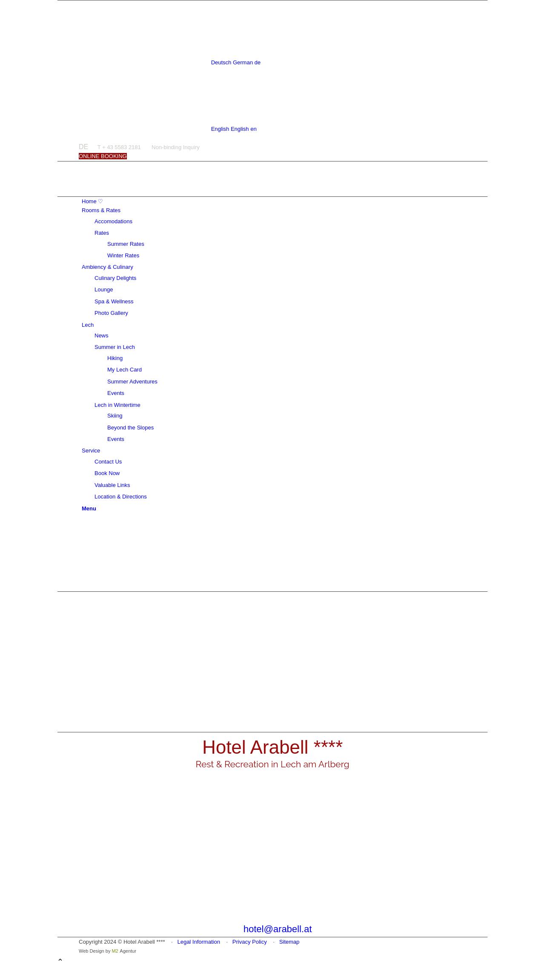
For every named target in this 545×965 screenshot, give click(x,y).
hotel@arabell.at (278, 929)
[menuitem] (274, 201)
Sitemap (289, 942)
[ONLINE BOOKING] (103, 156)
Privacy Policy (249, 942)
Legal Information (198, 942)
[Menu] (89, 508)
